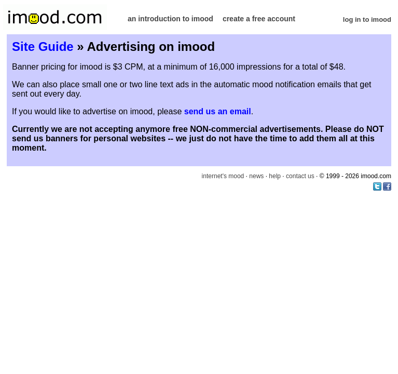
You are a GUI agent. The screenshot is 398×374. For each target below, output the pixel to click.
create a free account (259, 19)
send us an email (217, 111)
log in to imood (367, 19)
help (275, 176)
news (256, 176)
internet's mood (223, 176)
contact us (300, 176)
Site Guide (43, 46)
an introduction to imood (170, 19)
